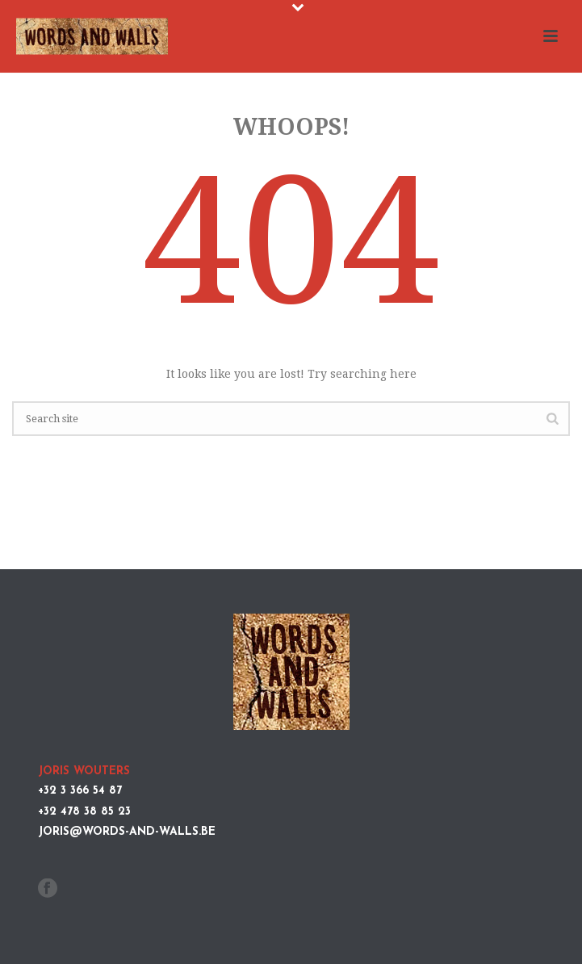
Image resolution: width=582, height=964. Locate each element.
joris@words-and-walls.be (127, 832)
